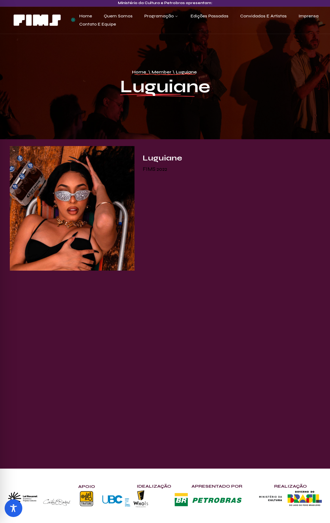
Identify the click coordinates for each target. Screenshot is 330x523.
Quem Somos (118, 15)
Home (85, 15)
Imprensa (308, 15)
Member (161, 72)
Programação (159, 15)
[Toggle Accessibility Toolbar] (13, 508)
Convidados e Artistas (263, 15)
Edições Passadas (209, 15)
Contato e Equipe (97, 24)
